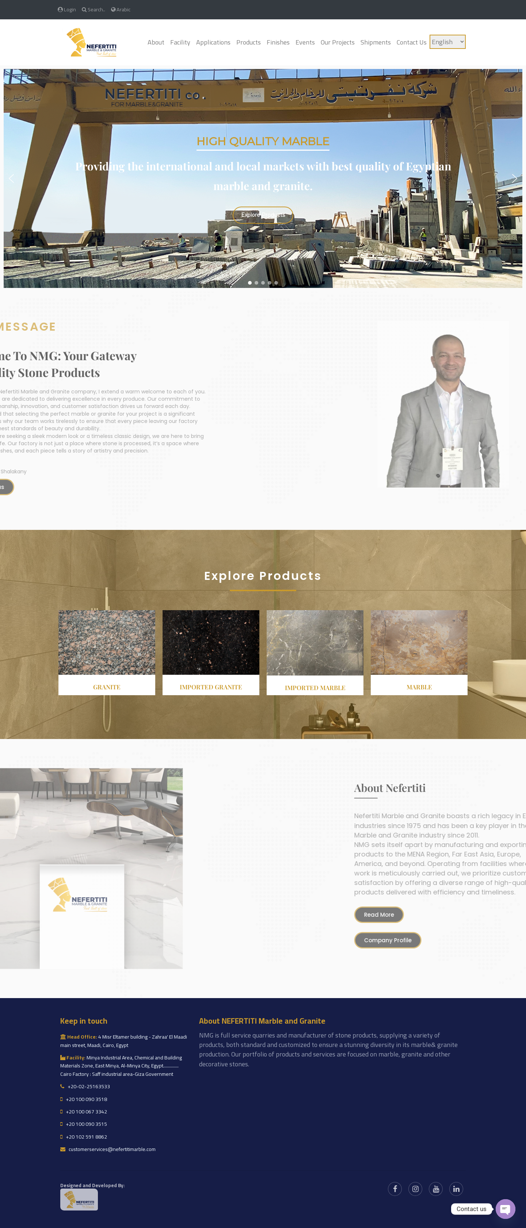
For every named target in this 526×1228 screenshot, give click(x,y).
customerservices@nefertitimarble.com (108, 1149)
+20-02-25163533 (85, 1086)
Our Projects (338, 42)
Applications (213, 42)
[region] (263, 178)
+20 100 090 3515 (83, 1124)
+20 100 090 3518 (83, 1099)
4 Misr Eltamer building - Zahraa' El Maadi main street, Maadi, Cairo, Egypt (123, 1041)
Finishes (278, 42)
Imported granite (211, 687)
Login (67, 9)
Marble (419, 687)
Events (305, 42)
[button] (11, 178)
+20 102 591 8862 (83, 1137)
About (156, 42)
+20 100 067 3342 (83, 1111)
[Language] (448, 42)
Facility (180, 42)
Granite (107, 687)
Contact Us (412, 42)
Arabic (120, 9)
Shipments (376, 42)
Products (248, 42)
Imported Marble (315, 688)
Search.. (93, 9)
